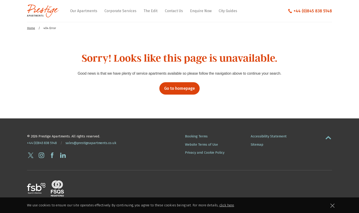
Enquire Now (201, 11)
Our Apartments (83, 11)
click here (226, 205)
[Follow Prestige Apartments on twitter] (30, 155)
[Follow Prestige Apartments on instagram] (41, 155)
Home (31, 28)
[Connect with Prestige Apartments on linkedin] (63, 155)
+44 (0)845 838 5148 (313, 11)
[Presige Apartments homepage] (43, 11)
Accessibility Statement (269, 136)
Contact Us (174, 11)
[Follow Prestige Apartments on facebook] (52, 155)
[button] (328, 136)
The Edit (151, 11)
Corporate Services (120, 11)
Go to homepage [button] (179, 88)
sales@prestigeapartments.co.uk (90, 143)
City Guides (228, 11)
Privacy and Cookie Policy (204, 152)
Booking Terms (196, 136)
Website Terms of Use (201, 144)
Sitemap (257, 144)
